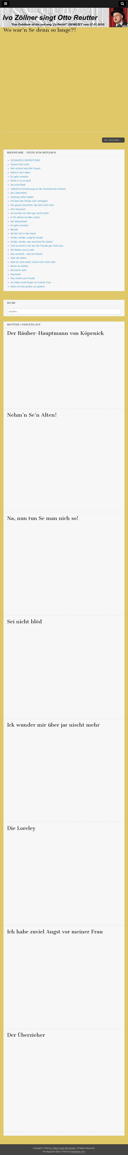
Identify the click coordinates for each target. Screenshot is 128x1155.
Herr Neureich (17, 209)
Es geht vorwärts (19, 176)
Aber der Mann (18, 258)
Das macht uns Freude (22, 278)
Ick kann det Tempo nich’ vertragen (29, 201)
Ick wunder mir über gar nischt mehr (29, 213)
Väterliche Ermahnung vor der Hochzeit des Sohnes (38, 189)
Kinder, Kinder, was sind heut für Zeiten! (31, 241)
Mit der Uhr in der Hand (23, 233)
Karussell (15, 274)
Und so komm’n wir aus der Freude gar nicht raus (36, 245)
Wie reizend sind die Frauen (25, 168)
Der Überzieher (18, 192)
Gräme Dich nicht (19, 164)
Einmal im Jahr (18, 270)
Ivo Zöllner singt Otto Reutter (62, 1148)
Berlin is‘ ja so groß (20, 180)
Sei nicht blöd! (18, 184)
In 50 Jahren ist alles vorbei (25, 217)
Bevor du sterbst (19, 266)
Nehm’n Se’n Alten (20, 172)
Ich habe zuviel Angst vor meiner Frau (30, 282)
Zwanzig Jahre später (22, 197)
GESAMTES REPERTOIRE (25, 160)
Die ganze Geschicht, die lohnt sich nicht (32, 205)
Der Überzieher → (113, 140)
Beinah (14, 229)
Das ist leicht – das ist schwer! (26, 254)
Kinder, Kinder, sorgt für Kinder (26, 237)
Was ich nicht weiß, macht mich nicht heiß (32, 262)
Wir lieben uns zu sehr (22, 249)
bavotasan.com (78, 1152)
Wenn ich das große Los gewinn (27, 286)
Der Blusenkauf (18, 221)
